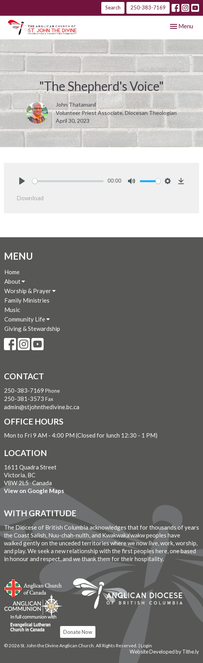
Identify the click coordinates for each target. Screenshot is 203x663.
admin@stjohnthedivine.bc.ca (41, 406)
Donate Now (77, 632)
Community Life (27, 319)
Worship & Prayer (30, 290)
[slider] (68, 181)
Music (12, 309)
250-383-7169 (148, 7)
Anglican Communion (33, 605)
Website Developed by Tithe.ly (164, 651)
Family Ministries (26, 300)
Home (12, 271)
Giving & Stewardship (32, 328)
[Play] (22, 181)
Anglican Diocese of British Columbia (131, 595)
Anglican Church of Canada (33, 587)
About (14, 281)
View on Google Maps (34, 490)
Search (113, 7)
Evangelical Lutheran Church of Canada (30, 623)
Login (146, 645)
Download (30, 197)
